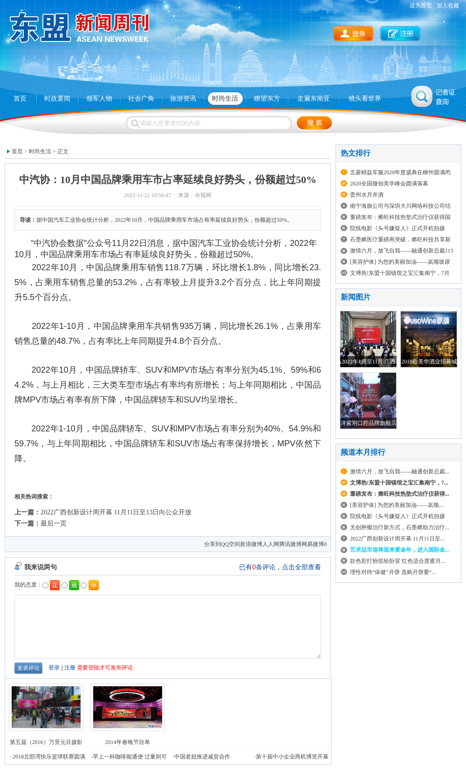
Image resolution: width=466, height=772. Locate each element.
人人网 (270, 544)
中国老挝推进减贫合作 (202, 756)
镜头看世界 (365, 98)
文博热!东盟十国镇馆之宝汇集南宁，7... (399, 482)
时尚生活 (225, 98)
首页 (20, 98)
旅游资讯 (183, 98)
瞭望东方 (267, 98)
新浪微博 (251, 544)
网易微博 (313, 544)
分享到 (212, 544)
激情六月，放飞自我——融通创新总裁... (399, 471)
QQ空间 (230, 544)
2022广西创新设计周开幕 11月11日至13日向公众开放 (116, 512)
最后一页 (54, 523)
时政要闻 (57, 98)
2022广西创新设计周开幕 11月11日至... (397, 538)
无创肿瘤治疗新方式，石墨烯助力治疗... (399, 527)
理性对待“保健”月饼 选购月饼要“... (393, 572)
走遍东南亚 (313, 98)
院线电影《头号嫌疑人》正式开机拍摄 (397, 228)
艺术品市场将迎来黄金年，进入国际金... (399, 550)
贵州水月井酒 (367, 194)
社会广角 (141, 98)
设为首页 (421, 5)
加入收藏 (448, 5)
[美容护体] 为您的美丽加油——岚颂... (396, 505)
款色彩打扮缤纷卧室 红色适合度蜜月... (397, 561)
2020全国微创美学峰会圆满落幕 (389, 183)
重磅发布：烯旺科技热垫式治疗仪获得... (399, 494)
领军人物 (99, 98)
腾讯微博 (290, 544)
